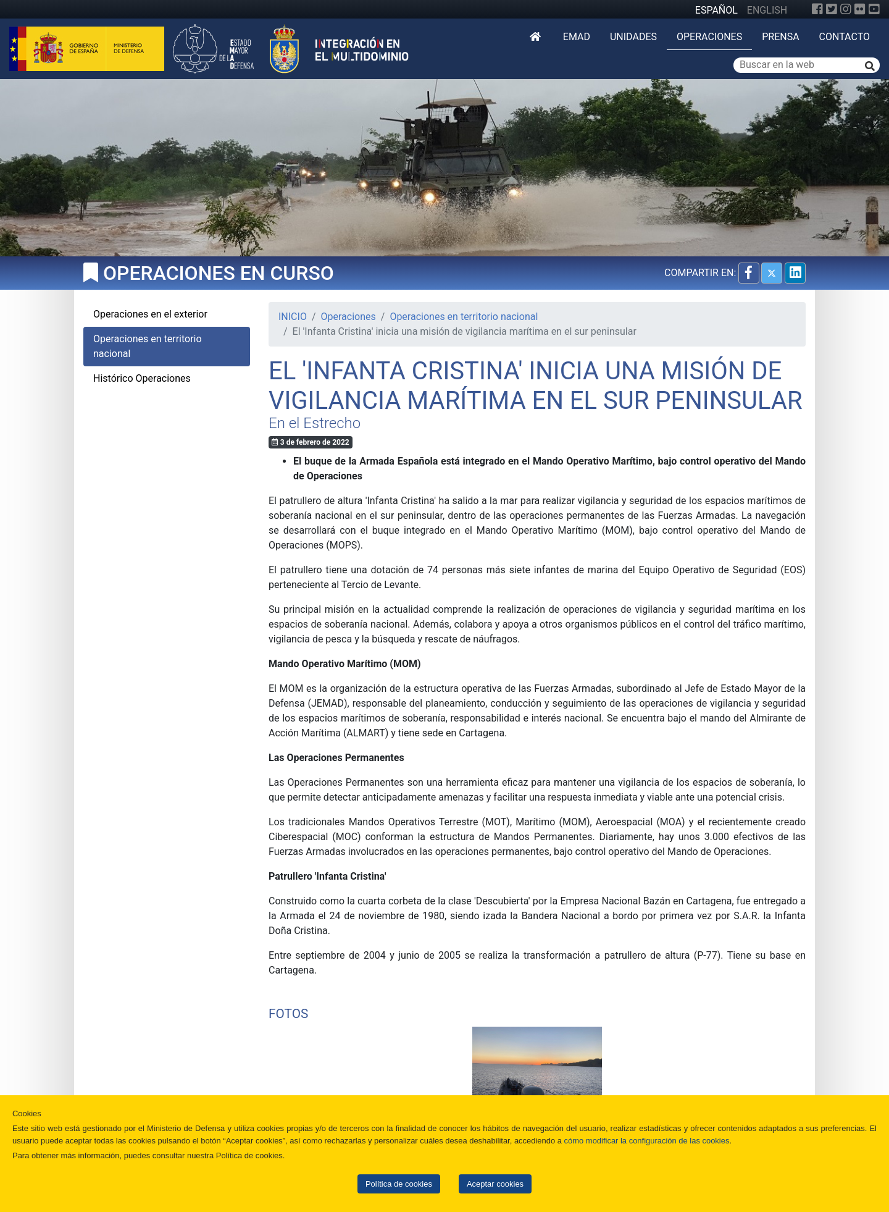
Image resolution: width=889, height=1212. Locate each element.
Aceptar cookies (495, 1184)
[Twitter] (831, 9)
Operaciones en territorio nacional (464, 316)
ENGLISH (767, 10)
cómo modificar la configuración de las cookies (647, 1140)
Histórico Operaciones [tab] (142, 378)
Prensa (780, 37)
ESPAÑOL (716, 10)
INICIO (292, 316)
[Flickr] (860, 9)
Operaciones (709, 37)
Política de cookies (398, 1184)
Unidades (633, 37)
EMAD (576, 37)
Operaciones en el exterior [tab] (150, 314)
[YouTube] (874, 9)
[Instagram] (845, 9)
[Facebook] (817, 9)
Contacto (844, 37)
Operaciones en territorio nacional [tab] (147, 346)
